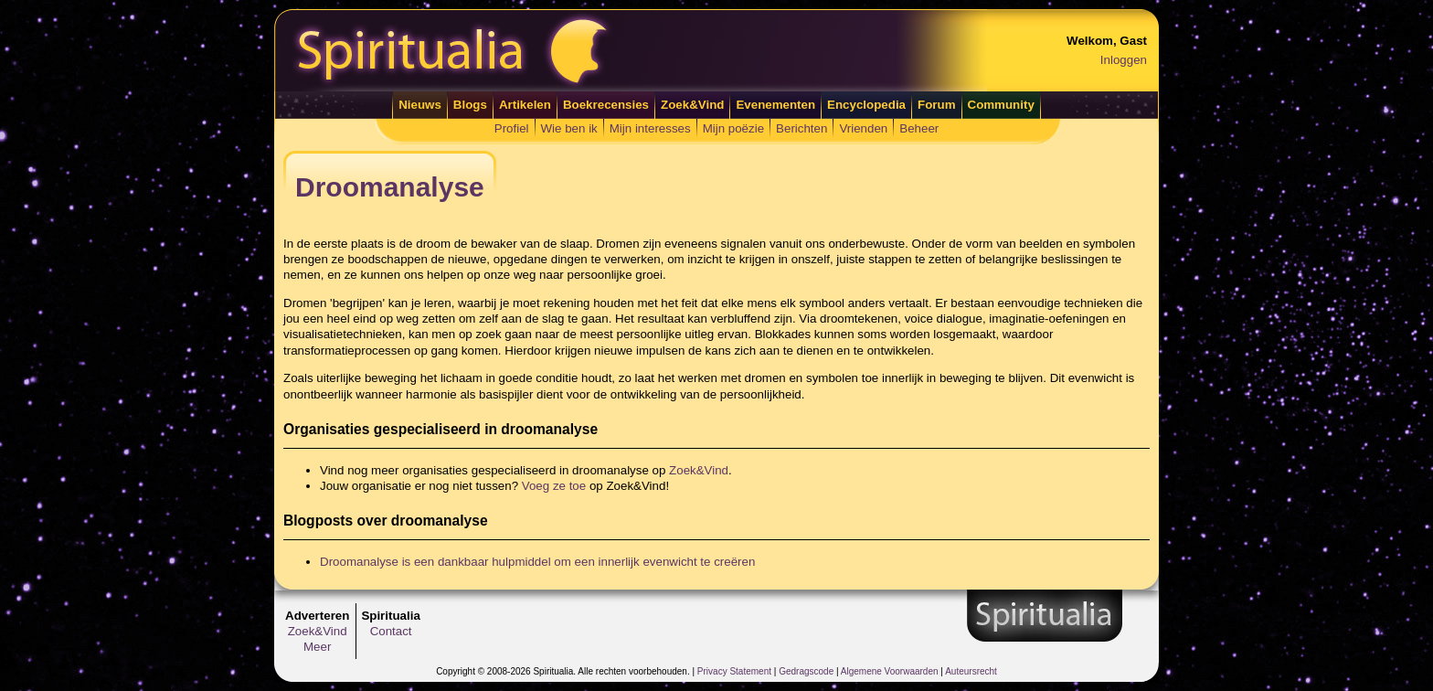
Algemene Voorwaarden (890, 671)
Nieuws (419, 105)
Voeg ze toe (554, 486)
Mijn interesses (650, 128)
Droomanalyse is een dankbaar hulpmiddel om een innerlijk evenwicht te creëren (537, 562)
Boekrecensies (606, 105)
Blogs (470, 105)
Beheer (919, 128)
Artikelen (525, 105)
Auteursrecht (971, 671)
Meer (317, 647)
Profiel (511, 128)
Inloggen (1123, 60)
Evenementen (775, 105)
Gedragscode (806, 671)
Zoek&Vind (692, 105)
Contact (391, 631)
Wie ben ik (569, 128)
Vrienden (863, 128)
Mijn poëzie (733, 128)
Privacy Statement (734, 671)
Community (1001, 105)
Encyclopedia (866, 105)
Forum (936, 105)
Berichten (801, 128)
